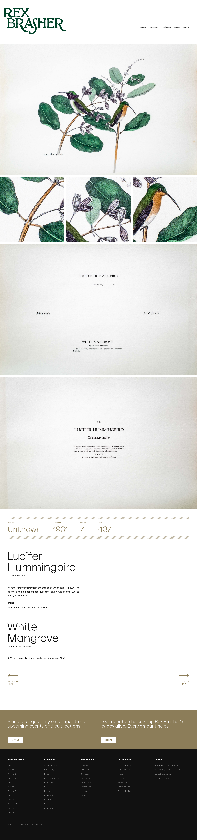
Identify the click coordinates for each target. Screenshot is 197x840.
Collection (154, 27)
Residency (166, 27)
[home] (39, 21)
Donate (186, 27)
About (177, 27)
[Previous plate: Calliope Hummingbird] (14, 678)
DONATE (108, 740)
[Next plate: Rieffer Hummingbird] (184, 678)
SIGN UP (15, 740)
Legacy (143, 27)
